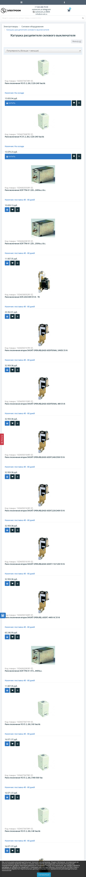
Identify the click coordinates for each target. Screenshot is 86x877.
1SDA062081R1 (25, 241)
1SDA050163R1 (25, 508)
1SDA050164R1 (25, 454)
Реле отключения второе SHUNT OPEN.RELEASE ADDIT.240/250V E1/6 (35, 457)
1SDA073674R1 (25, 81)
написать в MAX (42, 11)
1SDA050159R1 (25, 401)
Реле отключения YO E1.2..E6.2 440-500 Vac (24, 777)
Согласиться (44, 874)
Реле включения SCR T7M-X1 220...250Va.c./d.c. (25, 243)
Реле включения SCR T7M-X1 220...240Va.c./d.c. (25, 190)
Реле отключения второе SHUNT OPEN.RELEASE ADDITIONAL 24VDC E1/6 (36, 350)
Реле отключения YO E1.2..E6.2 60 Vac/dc (22, 724)
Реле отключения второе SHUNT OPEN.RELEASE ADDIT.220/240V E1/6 (35, 510)
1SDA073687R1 (25, 134)
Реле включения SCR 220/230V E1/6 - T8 (22, 297)
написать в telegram (41, 9)
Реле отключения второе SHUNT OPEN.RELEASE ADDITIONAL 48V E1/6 (35, 404)
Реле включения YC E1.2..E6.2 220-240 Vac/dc (24, 136)
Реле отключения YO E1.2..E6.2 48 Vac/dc (22, 831)
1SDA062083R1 (25, 668)
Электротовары (11, 26)
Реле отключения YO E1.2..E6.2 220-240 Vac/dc (25, 83)
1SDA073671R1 (25, 722)
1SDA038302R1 (25, 294)
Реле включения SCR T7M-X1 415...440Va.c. (23, 671)
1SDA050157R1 (25, 348)
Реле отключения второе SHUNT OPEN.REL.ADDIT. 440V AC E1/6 (32, 617)
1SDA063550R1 (25, 187)
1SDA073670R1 (25, 828)
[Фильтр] (2, 439)
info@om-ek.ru (41, 14)
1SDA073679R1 (25, 775)
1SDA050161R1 (25, 561)
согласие (5, 867)
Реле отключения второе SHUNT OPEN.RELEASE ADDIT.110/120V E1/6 (35, 564)
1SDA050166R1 (25, 615)
